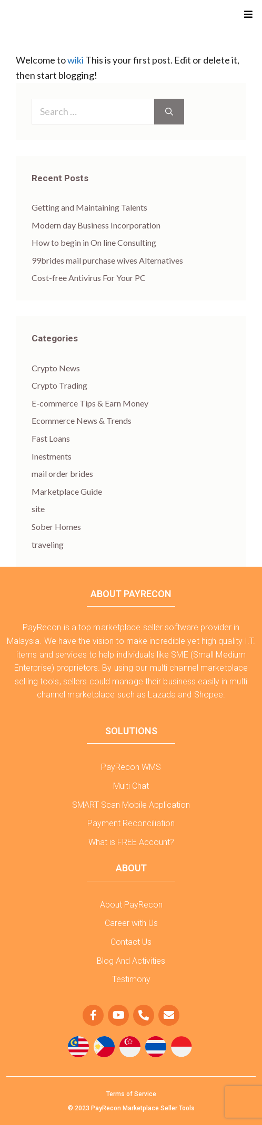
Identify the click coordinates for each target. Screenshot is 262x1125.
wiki (75, 60)
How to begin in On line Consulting (94, 242)
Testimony (131, 979)
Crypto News (56, 368)
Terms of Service (131, 1094)
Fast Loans (51, 438)
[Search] (169, 111)
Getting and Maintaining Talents (89, 207)
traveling (48, 544)
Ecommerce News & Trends (82, 420)
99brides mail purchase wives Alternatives (107, 260)
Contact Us (131, 942)
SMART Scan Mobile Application (131, 805)
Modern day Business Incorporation (96, 225)
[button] (249, 14)
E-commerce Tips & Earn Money (90, 403)
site (38, 509)
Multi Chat (131, 786)
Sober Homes (56, 527)
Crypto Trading (59, 385)
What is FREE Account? (131, 842)
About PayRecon (131, 905)
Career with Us (131, 923)
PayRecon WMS (131, 767)
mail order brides (62, 473)
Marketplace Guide (67, 491)
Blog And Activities (131, 961)
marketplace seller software (145, 627)
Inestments (52, 456)
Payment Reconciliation (131, 823)
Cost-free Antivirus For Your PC (89, 278)
